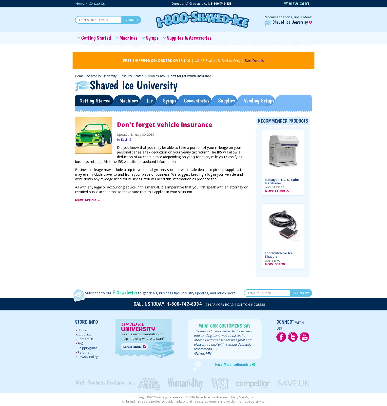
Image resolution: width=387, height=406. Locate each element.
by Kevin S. (124, 139)
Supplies (226, 100)
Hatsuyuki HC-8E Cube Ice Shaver (282, 181)
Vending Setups (259, 100)
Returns (83, 352)
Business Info (155, 76)
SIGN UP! (301, 292)
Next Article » (87, 200)
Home (80, 3)
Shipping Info (87, 348)
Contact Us (97, 3)
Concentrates (196, 100)
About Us (84, 334)
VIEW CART (297, 3)
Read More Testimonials (233, 364)
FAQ (80, 343)
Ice (150, 100)
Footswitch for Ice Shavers (279, 255)
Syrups (152, 37)
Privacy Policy (87, 357)
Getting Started (96, 37)
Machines (128, 37)
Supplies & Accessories (189, 37)
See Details (254, 60)
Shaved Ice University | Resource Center (115, 76)
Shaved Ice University (288, 22)
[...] (215, 349)
